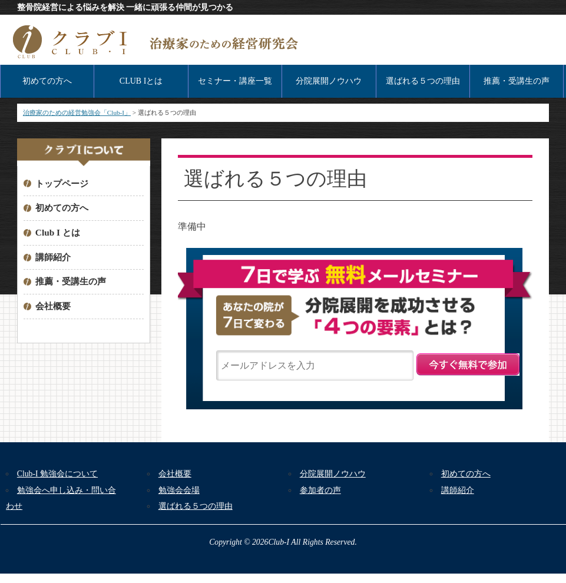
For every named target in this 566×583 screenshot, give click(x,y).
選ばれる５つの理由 (423, 81)
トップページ (61, 183)
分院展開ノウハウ (329, 81)
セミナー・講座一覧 (235, 81)
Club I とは (57, 232)
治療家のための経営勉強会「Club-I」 (77, 112)
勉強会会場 (179, 490)
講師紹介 (53, 257)
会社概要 (53, 306)
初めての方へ (47, 81)
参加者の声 (320, 490)
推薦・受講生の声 (517, 81)
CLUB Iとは (141, 81)
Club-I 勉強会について (57, 473)
